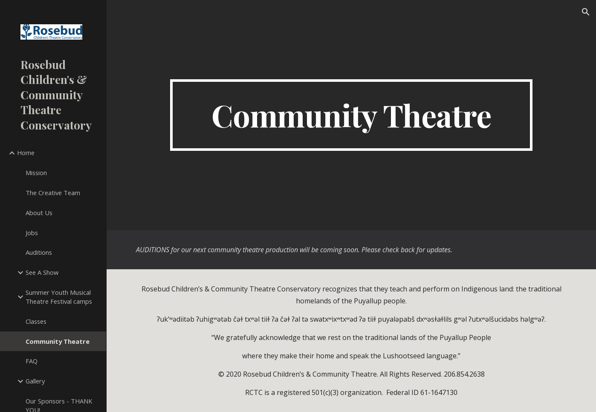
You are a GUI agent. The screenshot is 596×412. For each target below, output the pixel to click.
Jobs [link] (32, 232)
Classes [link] (36, 321)
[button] (586, 12)
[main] (351, 115)
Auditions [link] (39, 252)
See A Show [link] (42, 272)
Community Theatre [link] (58, 341)
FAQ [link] (32, 361)
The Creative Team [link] (53, 192)
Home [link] (26, 152)
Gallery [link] (35, 381)
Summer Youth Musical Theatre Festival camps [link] (59, 296)
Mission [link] (36, 172)
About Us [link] (39, 212)
